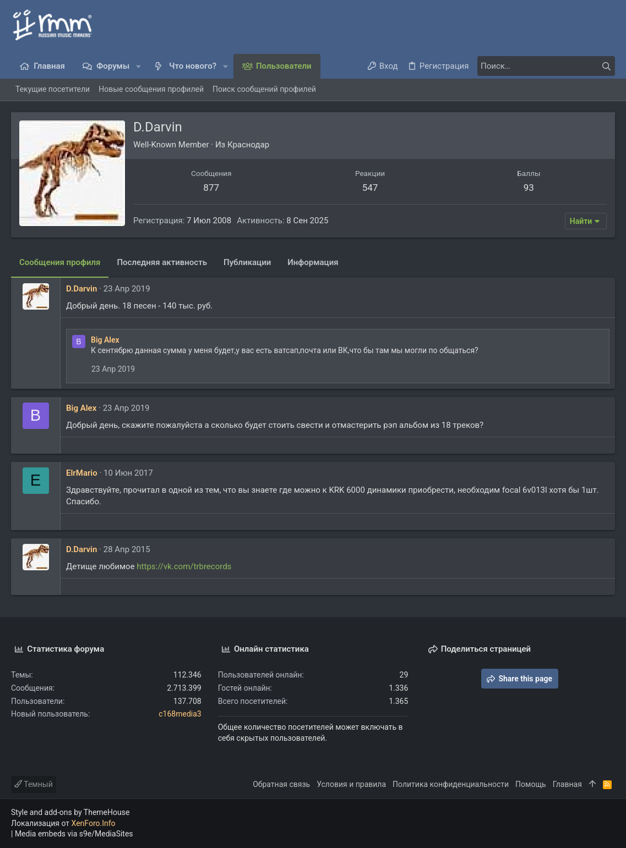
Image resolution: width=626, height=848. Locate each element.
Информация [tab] (312, 262)
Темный (33, 784)
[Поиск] (546, 66)
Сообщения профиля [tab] (59, 262)
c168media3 (180, 713)
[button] (138, 66)
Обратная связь (281, 784)
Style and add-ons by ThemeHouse (70, 812)
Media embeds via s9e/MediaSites (74, 833)
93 (529, 187)
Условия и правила (351, 784)
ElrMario (81, 473)
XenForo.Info (94, 823)
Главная (567, 784)
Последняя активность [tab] (162, 262)
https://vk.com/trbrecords (184, 566)
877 (211, 187)
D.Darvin (81, 289)
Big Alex (105, 339)
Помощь (530, 784)
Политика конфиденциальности (451, 784)
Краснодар (248, 145)
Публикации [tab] (247, 262)
